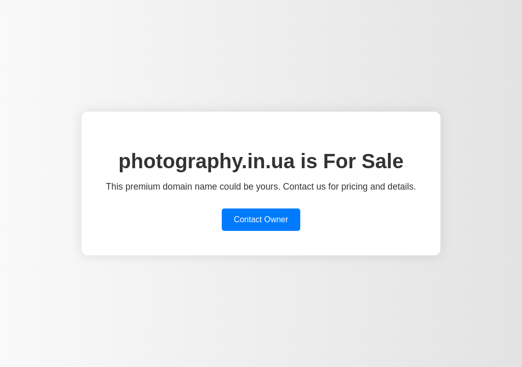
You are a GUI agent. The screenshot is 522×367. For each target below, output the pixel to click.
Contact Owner (261, 219)
